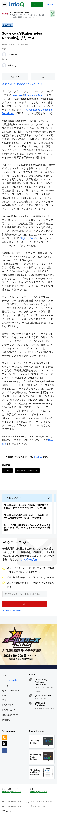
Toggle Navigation (4, 4)
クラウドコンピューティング (27, 470)
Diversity (6, 720)
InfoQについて (8, 710)
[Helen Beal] (4, 54)
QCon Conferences (10, 690)
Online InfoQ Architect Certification (41, 682)
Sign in (50, 4)
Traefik (33, 238)
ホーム (5, 675)
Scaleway (17, 95)
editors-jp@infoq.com (38, 792)
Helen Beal (12, 55)
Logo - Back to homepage (17, 4)
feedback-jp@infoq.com (11, 792)
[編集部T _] (4, 65)
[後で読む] (43, 76)
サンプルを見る (28, 559)
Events (5, 695)
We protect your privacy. (12, 610)
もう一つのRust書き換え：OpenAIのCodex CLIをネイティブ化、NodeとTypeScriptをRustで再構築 (27, 527)
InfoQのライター (9, 705)
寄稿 (4, 700)
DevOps (7, 25)
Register (37, 4)
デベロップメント (13, 497)
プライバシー (7, 811)
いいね (17, 76)
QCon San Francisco (40, 704)
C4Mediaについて (10, 715)
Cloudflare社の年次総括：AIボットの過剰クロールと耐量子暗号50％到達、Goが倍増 (26, 516)
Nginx (24, 238)
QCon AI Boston (43, 695)
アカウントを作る (10, 680)
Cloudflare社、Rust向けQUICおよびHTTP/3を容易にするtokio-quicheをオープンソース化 (26, 506)
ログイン (6, 685)
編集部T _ (12, 65)
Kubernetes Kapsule (35, 95)
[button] (24, 604)
